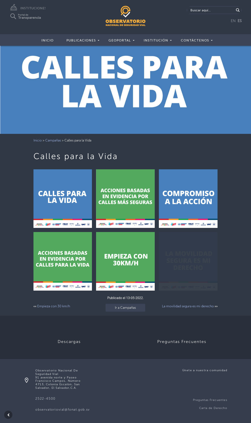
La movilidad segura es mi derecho (188, 306)
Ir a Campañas (125, 308)
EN (233, 21)
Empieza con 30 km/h (53, 306)
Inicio (47, 40)
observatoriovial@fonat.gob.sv (62, 409)
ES (240, 21)
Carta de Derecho (213, 408)
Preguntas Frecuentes (210, 400)
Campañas (53, 140)
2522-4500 (45, 399)
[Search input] (211, 10)
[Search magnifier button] (237, 10)
